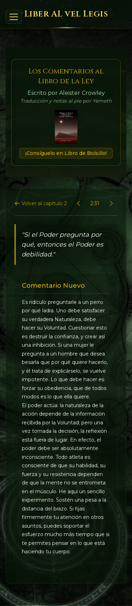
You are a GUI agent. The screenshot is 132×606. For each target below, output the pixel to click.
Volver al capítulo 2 (40, 203)
